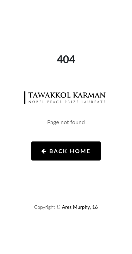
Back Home (65, 150)
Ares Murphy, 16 (80, 207)
